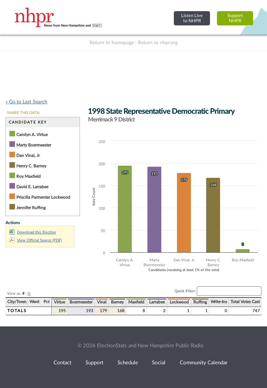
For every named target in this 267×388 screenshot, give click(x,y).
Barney (117, 302)
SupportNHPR (235, 18)
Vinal (101, 302)
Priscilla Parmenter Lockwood (43, 197)
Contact (62, 362)
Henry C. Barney (31, 166)
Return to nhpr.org (158, 42)
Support (94, 362)
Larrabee (157, 302)
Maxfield (136, 302)
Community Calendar (203, 362)
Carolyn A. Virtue (32, 135)
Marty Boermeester (33, 145)
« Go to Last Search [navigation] (26, 102)
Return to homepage (112, 42)
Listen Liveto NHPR (192, 18)
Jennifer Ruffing (31, 208)
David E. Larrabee (32, 187)
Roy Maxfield (28, 176)
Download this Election (32, 232)
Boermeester (81, 302)
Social (158, 362)
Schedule (128, 362)
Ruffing (200, 302)
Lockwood (179, 302)
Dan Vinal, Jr (28, 155)
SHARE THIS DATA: (23, 113)
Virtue (59, 302)
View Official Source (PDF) (35, 240)
